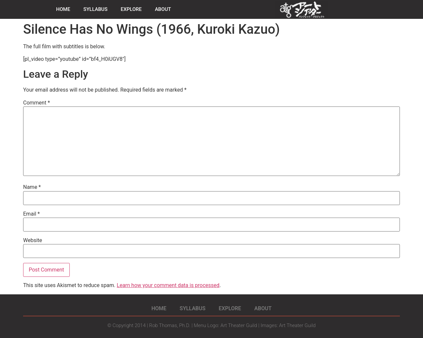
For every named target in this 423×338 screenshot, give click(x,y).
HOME (63, 9)
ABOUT (163, 9)
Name (32, 187)
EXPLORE (131, 9)
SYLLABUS (95, 9)
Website (32, 240)
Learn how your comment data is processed (168, 285)
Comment (36, 103)
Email (31, 214)
